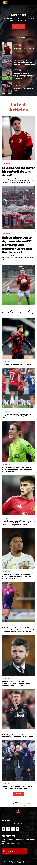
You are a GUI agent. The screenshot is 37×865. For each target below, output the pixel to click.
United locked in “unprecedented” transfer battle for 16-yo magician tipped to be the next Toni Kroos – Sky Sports (18, 630)
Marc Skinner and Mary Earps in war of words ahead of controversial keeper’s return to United (17, 469)
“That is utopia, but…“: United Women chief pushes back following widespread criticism (17, 416)
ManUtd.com (18, 45)
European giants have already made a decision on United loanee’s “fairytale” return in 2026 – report (17, 576)
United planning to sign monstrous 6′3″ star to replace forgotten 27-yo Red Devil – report (24, 62)
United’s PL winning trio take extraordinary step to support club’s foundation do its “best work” (16, 683)
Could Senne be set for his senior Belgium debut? (23, 49)
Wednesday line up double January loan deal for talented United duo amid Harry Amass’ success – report (23, 75)
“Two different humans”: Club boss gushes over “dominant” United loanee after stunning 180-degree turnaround (18, 523)
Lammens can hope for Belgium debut (16, 364)
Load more (18, 793)
